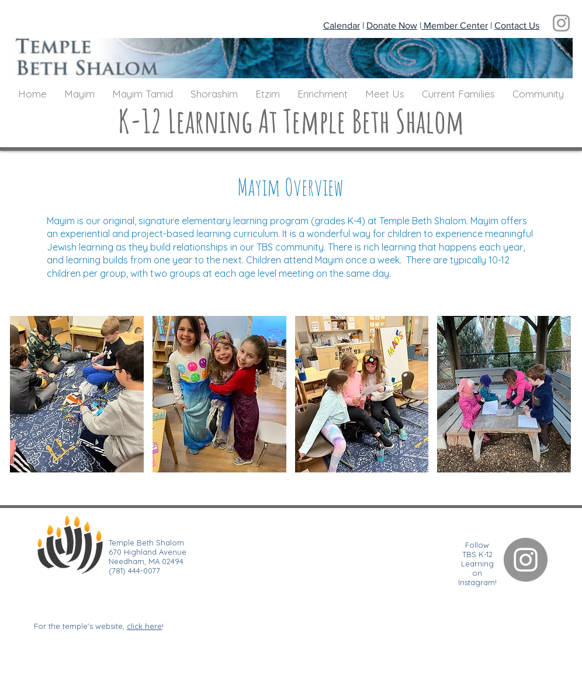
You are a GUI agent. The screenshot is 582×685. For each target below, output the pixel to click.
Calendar (341, 25)
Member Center (454, 25)
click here (144, 626)
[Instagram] (561, 23)
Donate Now (391, 25)
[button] (79, 94)
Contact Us (516, 25)
